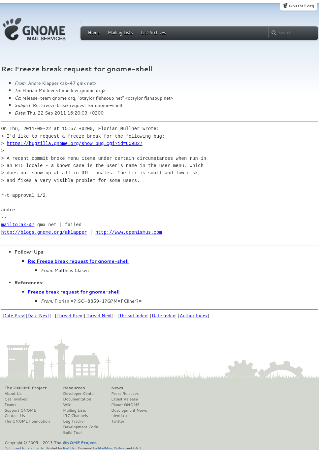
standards (36, 447)
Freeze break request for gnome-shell (74, 292)
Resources (74, 388)
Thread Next (98, 315)
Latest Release (124, 399)
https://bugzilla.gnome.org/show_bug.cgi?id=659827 (75, 143)
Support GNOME (20, 410)
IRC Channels (75, 415)
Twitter (117, 421)
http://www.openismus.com (128, 232)
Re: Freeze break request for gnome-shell (78, 261)
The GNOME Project (26, 388)
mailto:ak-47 (18, 225)
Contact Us (15, 415)
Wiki (67, 404)
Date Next (38, 315)
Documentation (77, 399)
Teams (10, 404)
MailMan (105, 447)
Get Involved (16, 399)
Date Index (163, 315)
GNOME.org (301, 6)
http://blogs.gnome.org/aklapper (44, 232)
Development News (129, 410)
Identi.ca (119, 415)
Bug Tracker (74, 421)
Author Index (193, 315)
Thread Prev (69, 315)
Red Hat (69, 447)
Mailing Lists (120, 33)
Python (119, 447)
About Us (13, 393)
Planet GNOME (125, 404)
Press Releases (125, 393)
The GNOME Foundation (27, 421)
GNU (137, 447)
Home (94, 33)
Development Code (80, 427)
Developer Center (79, 393)
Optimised (13, 447)
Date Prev (13, 315)
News (117, 388)
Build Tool (72, 432)
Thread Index (133, 315)
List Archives (153, 33)
